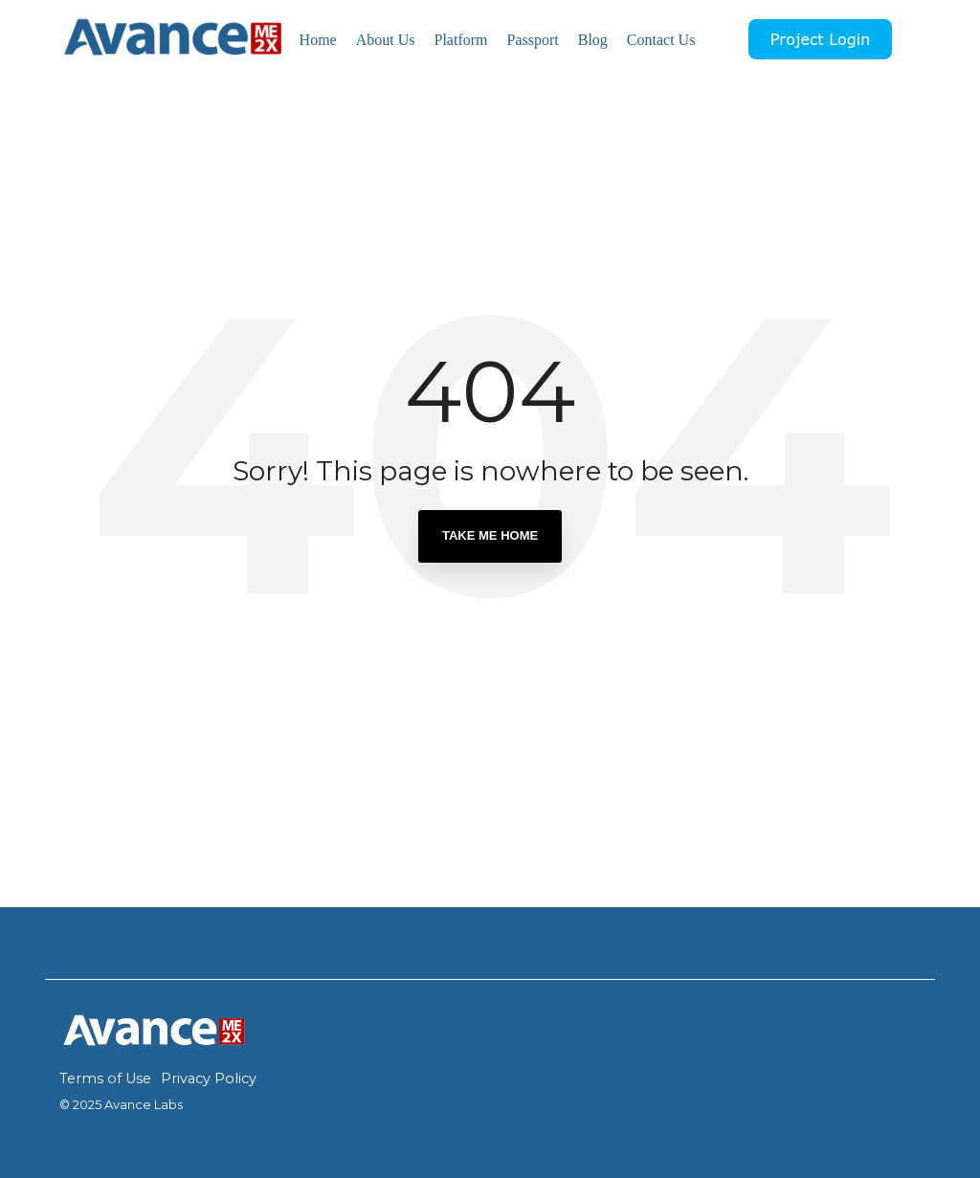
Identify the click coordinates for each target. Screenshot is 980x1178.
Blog (593, 40)
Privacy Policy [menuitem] (208, 1078)
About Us (385, 40)
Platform (460, 40)
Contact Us (661, 40)
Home (318, 40)
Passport (532, 40)
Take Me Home (490, 535)
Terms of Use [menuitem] (105, 1078)
